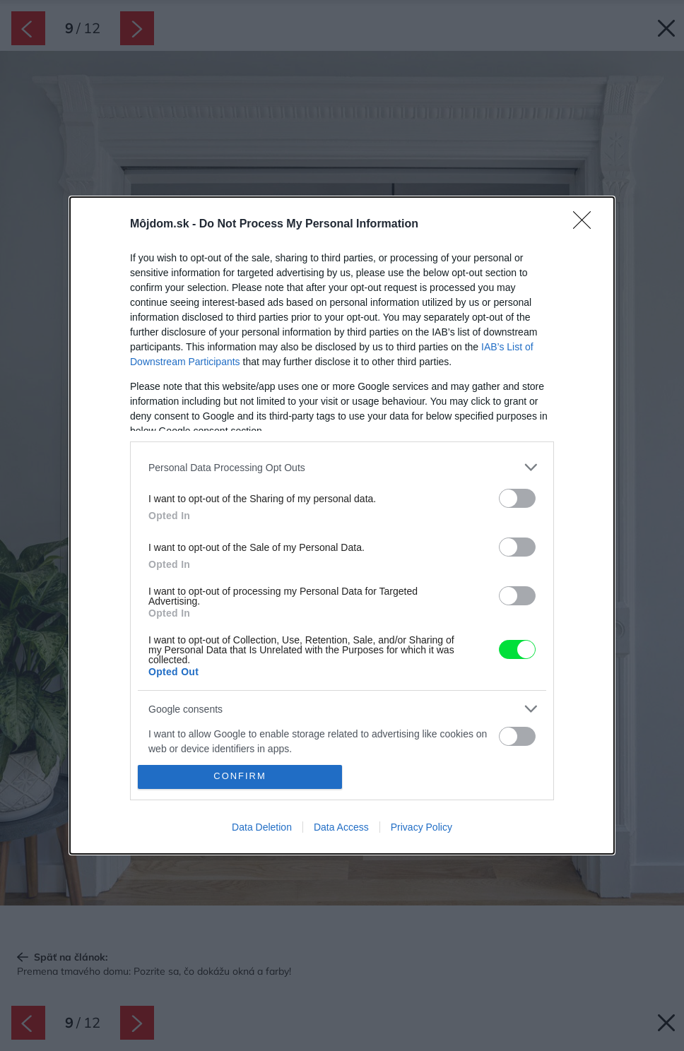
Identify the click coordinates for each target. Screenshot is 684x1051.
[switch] (517, 498)
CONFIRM (239, 776)
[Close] (586, 224)
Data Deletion (262, 827)
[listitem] (342, 467)
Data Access (341, 827)
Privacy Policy (421, 827)
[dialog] (342, 525)
